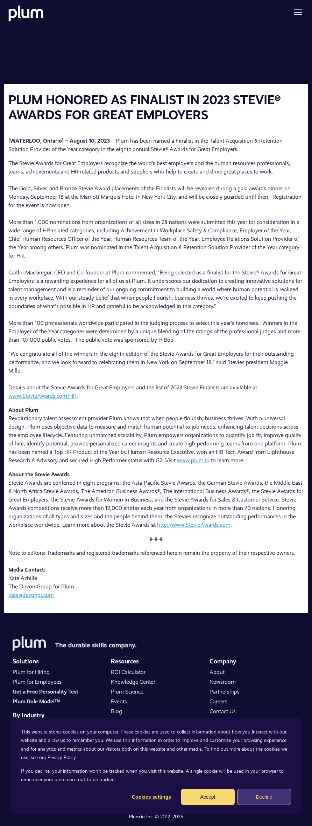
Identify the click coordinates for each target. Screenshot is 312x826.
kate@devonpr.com (31, 595)
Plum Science (127, 691)
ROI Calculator (128, 672)
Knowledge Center (133, 681)
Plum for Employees (37, 681)
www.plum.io (193, 460)
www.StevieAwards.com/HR (42, 395)
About (217, 672)
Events (119, 701)
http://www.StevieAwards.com (194, 524)
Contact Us (223, 711)
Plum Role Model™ (36, 701)
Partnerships (225, 691)
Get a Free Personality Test (45, 691)
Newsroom (223, 681)
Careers (218, 701)
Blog (116, 711)
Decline (264, 797)
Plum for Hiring (31, 672)
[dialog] (156, 766)
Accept (207, 797)
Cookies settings (151, 797)
